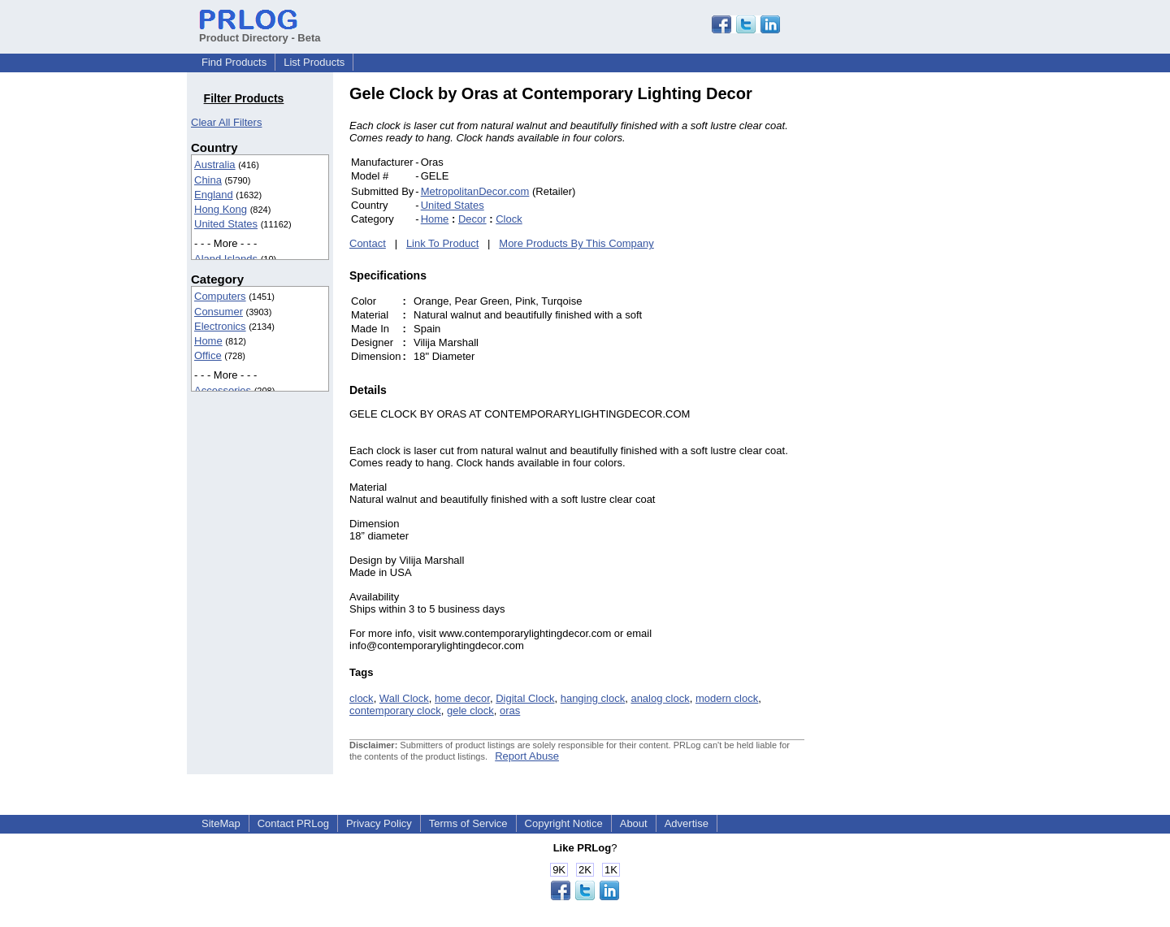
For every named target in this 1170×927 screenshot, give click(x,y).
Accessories (222, 390)
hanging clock (593, 698)
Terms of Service (468, 823)
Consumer (218, 311)
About (634, 823)
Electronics (220, 326)
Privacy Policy (379, 823)
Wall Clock (404, 698)
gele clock (470, 710)
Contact (367, 243)
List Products (314, 62)
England (213, 194)
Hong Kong (220, 209)
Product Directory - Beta (260, 31)
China (208, 180)
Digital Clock (525, 698)
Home (208, 341)
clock (361, 698)
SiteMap (221, 823)
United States (226, 224)
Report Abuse (527, 756)
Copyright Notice (564, 823)
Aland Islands (226, 259)
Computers (220, 296)
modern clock (727, 698)
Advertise (686, 823)
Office (208, 355)
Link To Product (442, 243)
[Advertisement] (914, 328)
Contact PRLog (293, 823)
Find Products (234, 62)
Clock (509, 219)
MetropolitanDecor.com (475, 191)
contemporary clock (395, 710)
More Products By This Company (576, 243)
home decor (462, 698)
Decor (472, 219)
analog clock (659, 698)
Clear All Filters (226, 122)
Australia (215, 164)
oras (510, 710)
